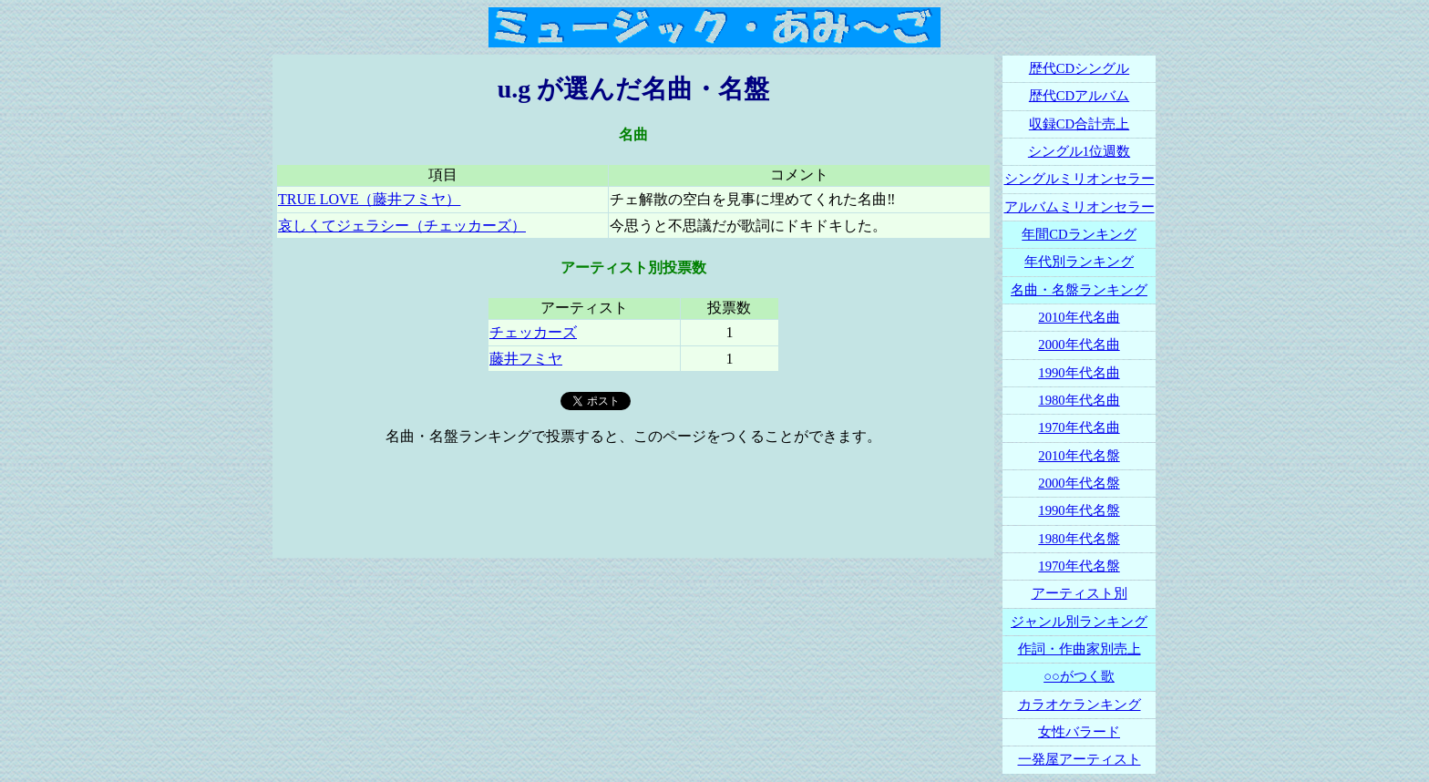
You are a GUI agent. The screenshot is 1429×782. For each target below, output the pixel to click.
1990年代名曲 (1078, 372)
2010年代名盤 (1078, 455)
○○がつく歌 (1079, 676)
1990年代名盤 (1078, 510)
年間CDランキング (1079, 234)
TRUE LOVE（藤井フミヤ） (369, 199)
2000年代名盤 (1078, 483)
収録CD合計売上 (1079, 124)
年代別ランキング (1079, 261)
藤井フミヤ (525, 358)
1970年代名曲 (1078, 427)
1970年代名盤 (1078, 566)
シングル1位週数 (1079, 151)
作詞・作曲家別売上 (1079, 649)
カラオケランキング (1079, 704)
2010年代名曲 (1078, 317)
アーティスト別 (1079, 593)
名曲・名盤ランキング (1079, 290)
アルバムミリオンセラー (1079, 207)
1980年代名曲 (1078, 400)
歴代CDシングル (1079, 68)
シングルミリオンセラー (1079, 178)
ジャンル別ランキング (1079, 621)
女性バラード (1079, 732)
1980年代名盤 (1078, 538)
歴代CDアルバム (1079, 95)
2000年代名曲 (1078, 344)
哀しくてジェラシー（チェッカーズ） (402, 225)
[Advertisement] (633, 502)
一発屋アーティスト (1079, 759)
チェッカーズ (533, 332)
